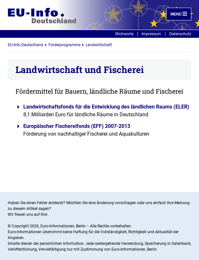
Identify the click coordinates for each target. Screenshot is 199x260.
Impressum (151, 34)
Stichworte (124, 34)
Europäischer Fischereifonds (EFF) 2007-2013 (76, 126)
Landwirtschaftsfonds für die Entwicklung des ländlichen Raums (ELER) (106, 107)
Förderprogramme (64, 45)
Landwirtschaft (99, 45)
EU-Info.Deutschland (25, 45)
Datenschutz (180, 34)
